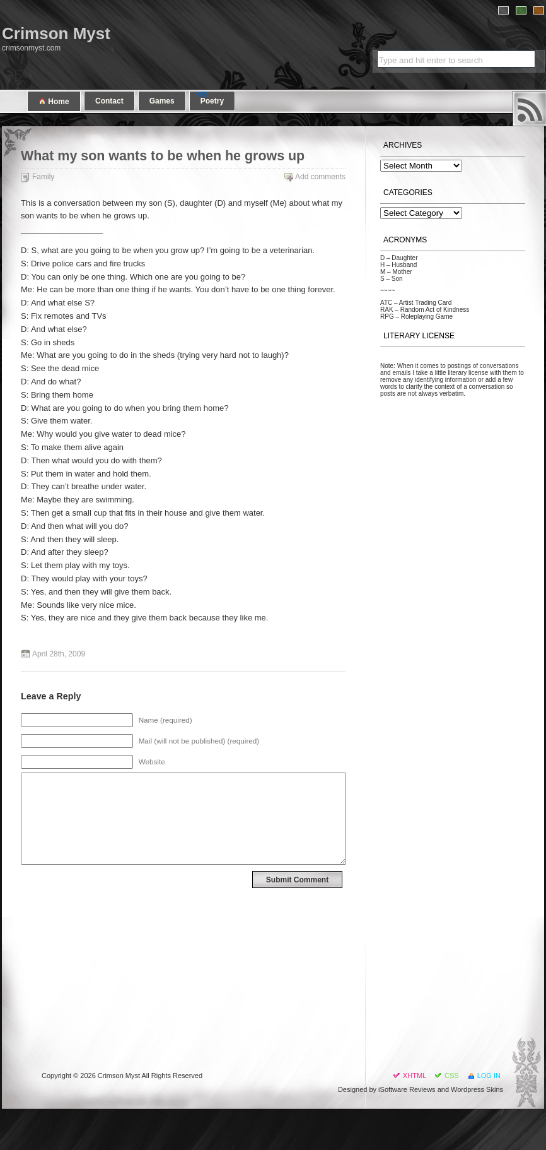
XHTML (414, 1075)
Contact (109, 101)
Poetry (212, 101)
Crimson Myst (56, 33)
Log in (489, 1075)
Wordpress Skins (477, 1089)
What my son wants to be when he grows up (163, 155)
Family (43, 176)
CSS (451, 1075)
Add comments (320, 176)
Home (53, 101)
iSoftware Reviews (406, 1089)
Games (162, 101)
